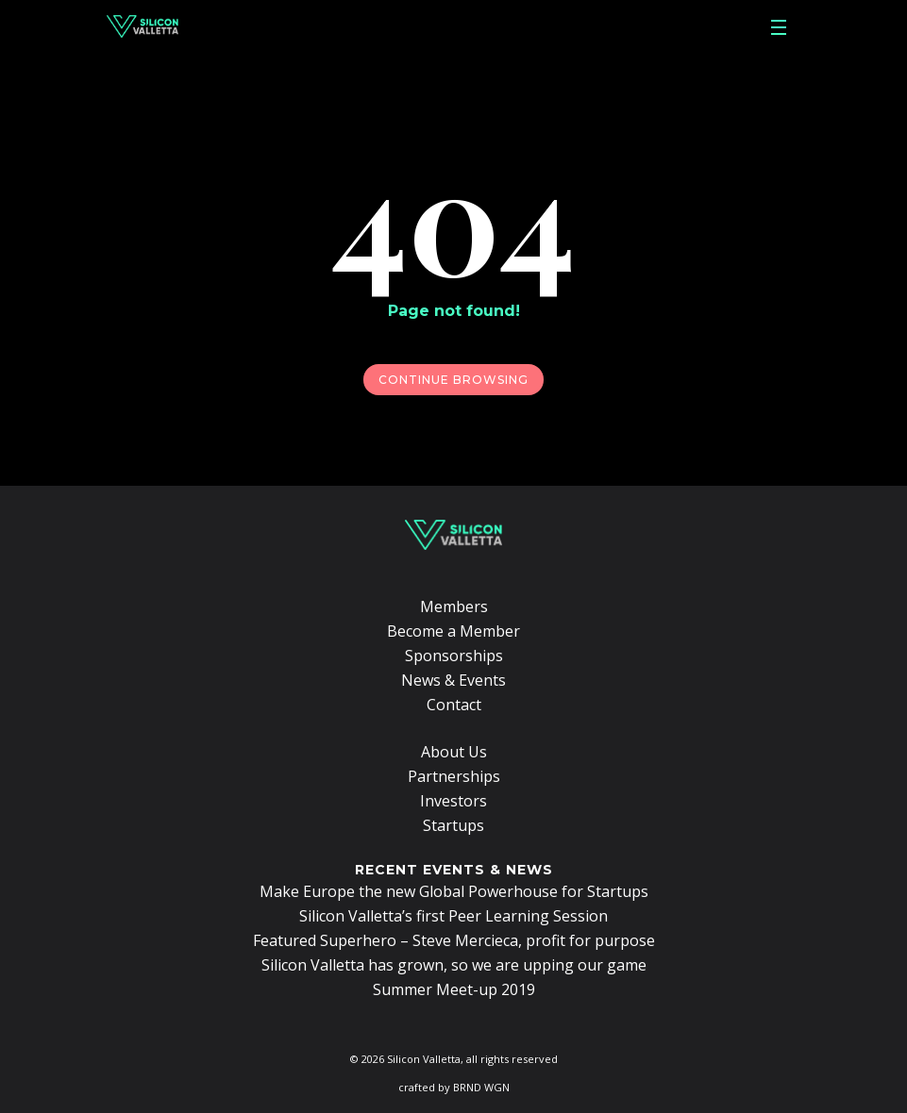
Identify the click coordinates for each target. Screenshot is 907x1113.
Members (454, 606)
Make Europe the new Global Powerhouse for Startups (454, 891)
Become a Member (453, 631)
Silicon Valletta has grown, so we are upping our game (454, 965)
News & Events (453, 680)
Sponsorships (454, 655)
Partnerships (454, 776)
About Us (454, 751)
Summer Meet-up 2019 (454, 989)
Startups (453, 825)
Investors (453, 800)
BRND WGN (481, 1087)
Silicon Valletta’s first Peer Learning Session (453, 915)
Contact (454, 704)
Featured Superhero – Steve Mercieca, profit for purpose (454, 940)
